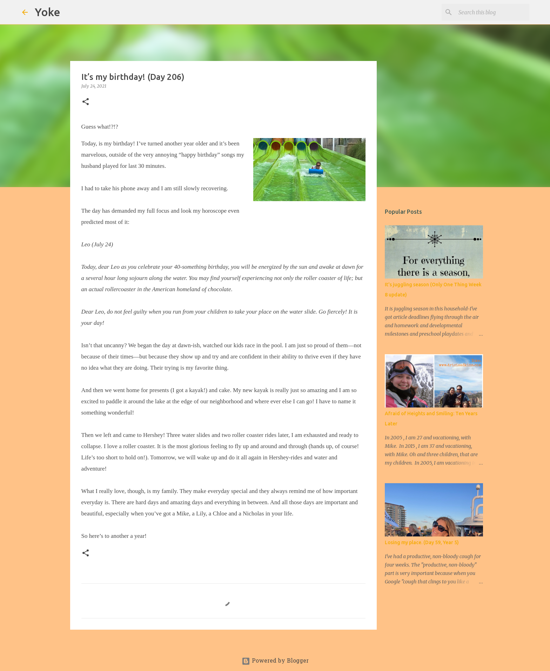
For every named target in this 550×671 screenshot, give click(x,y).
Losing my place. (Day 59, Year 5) (422, 542)
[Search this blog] (492, 12)
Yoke (47, 12)
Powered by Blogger (275, 661)
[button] (85, 102)
